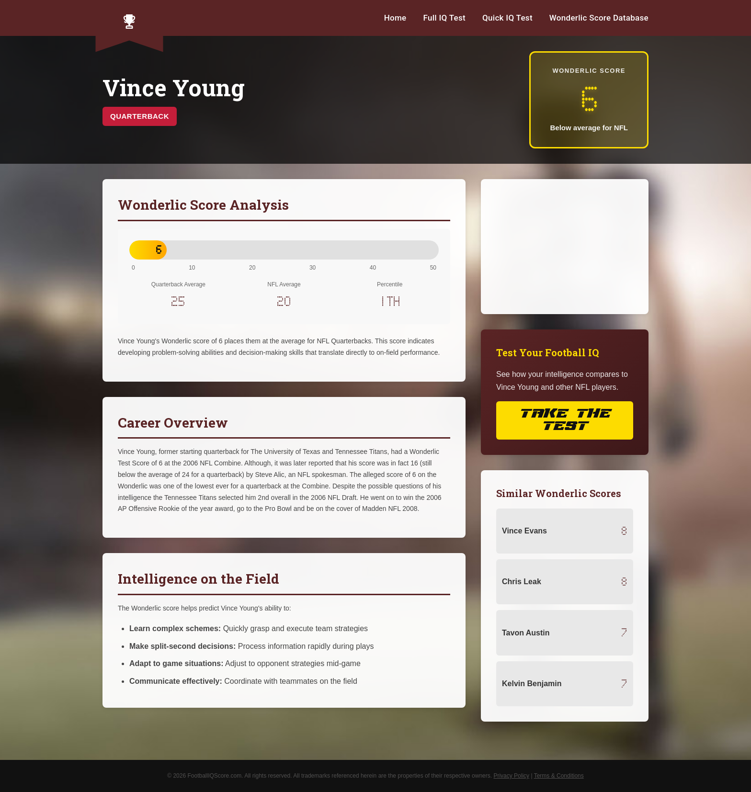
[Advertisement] (565, 246)
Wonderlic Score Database (599, 18)
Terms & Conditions (559, 775)
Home (395, 18)
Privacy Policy (511, 775)
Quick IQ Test (507, 18)
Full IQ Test (444, 18)
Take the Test (564, 420)
